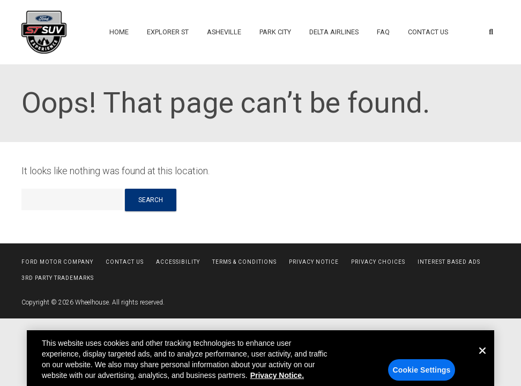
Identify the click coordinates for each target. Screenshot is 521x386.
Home (119, 32)
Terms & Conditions (244, 262)
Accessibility (178, 262)
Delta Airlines (334, 32)
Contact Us (428, 32)
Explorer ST (168, 32)
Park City (275, 32)
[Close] (482, 368)
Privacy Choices (378, 262)
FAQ (383, 32)
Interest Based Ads (449, 262)
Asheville (224, 32)
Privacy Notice (314, 262)
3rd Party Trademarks (57, 278)
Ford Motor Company (57, 262)
